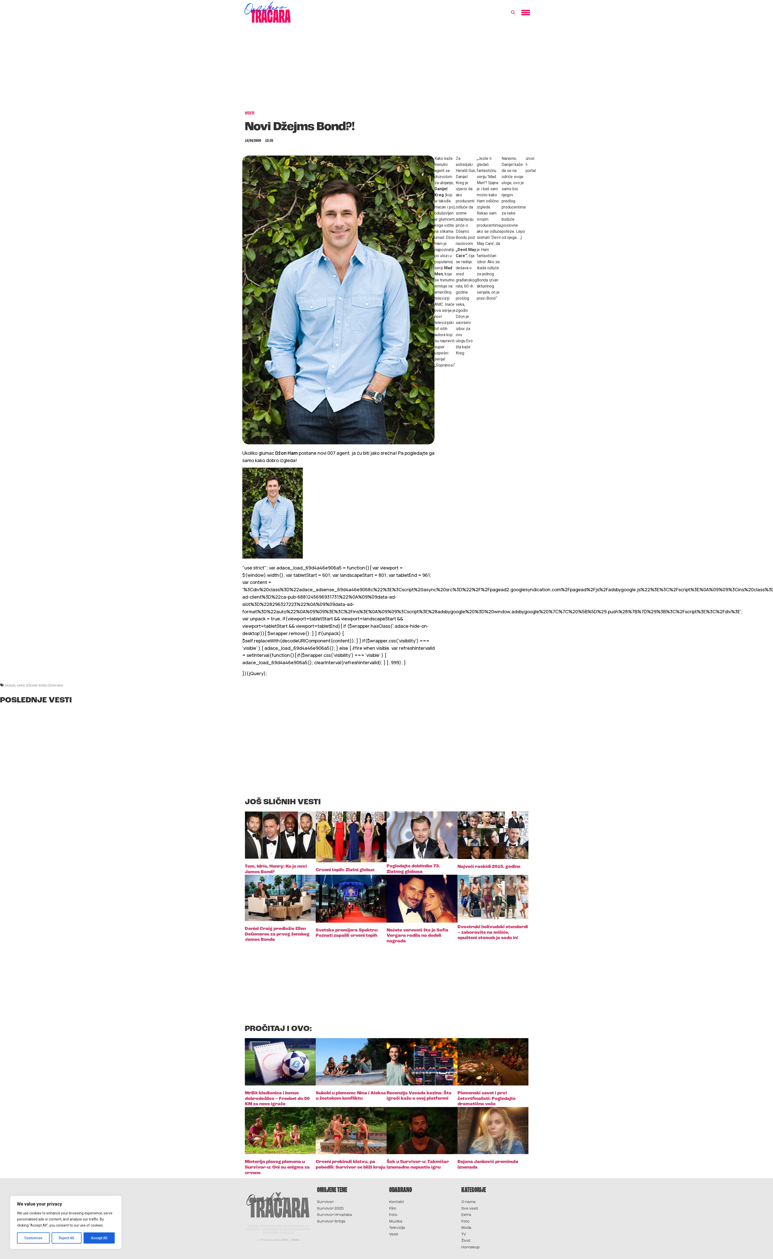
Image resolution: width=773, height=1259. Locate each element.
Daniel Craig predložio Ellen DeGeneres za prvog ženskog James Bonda (277, 934)
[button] (513, 12)
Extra (466, 1215)
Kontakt (396, 1202)
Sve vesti (469, 1209)
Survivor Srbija (331, 1222)
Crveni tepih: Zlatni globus (345, 870)
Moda (466, 1228)
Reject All (66, 1238)
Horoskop (470, 1247)
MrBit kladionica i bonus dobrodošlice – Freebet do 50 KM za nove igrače (277, 1099)
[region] (66, 1222)
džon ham (55, 685)
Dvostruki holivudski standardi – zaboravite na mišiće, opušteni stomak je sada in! (493, 932)
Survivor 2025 (330, 1209)
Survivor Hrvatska (334, 1215)
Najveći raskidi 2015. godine (489, 866)
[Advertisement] (386, 69)
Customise (33, 1238)
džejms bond (36, 685)
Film (392, 1209)
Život (465, 1241)
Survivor (325, 1202)
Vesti (393, 1234)
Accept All (99, 1238)
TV (463, 1234)
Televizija (397, 1228)
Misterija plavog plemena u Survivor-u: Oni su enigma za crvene (277, 1167)
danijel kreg (15, 685)
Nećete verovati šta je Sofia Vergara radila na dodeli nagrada (417, 936)
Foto (393, 1215)
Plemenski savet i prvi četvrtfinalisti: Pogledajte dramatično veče (487, 1099)
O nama (468, 1202)
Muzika (395, 1222)
